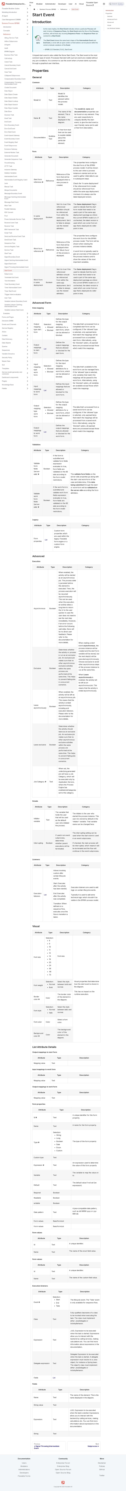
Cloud (81, 4)
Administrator (50, 4)
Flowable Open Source (92, 4)
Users (24, 1463)
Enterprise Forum (63, 1463)
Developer (62, 4)
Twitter (102, 1475)
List (45, 349)
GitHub (102, 1469)
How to (31, 4)
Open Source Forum (63, 1469)
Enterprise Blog (63, 1466)
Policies (102, 1466)
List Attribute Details (113, 28)
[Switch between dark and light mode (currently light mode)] (104, 4)
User (70, 4)
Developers (24, 1473)
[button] (15, 8)
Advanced (110, 22)
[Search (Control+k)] (116, 4)
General (109, 16)
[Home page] (34, 9)
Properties (109, 13)
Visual (109, 25)
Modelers (24, 1466)
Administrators (24, 1469)
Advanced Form (112, 19)
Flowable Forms (24, 1476)
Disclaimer (102, 1463)
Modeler (39, 4)
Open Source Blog (63, 1473)
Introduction (110, 10)
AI (76, 4)
